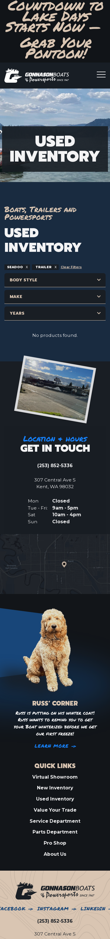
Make (16, 297)
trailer (44, 267)
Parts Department (55, 832)
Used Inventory (55, 799)
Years (17, 313)
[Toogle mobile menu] (101, 74)
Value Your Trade (55, 810)
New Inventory (55, 788)
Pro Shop (55, 843)
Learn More (52, 746)
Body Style (23, 280)
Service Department (55, 821)
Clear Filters (71, 267)
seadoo (15, 267)
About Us (55, 854)
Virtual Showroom (55, 777)
